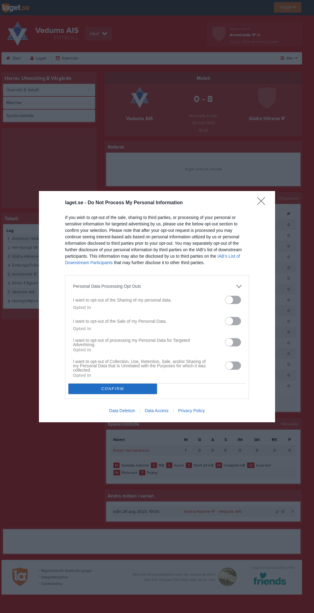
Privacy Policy (191, 410)
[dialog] (157, 306)
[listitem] (157, 286)
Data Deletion (122, 410)
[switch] (233, 300)
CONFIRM (112, 388)
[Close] (263, 203)
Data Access (157, 410)
